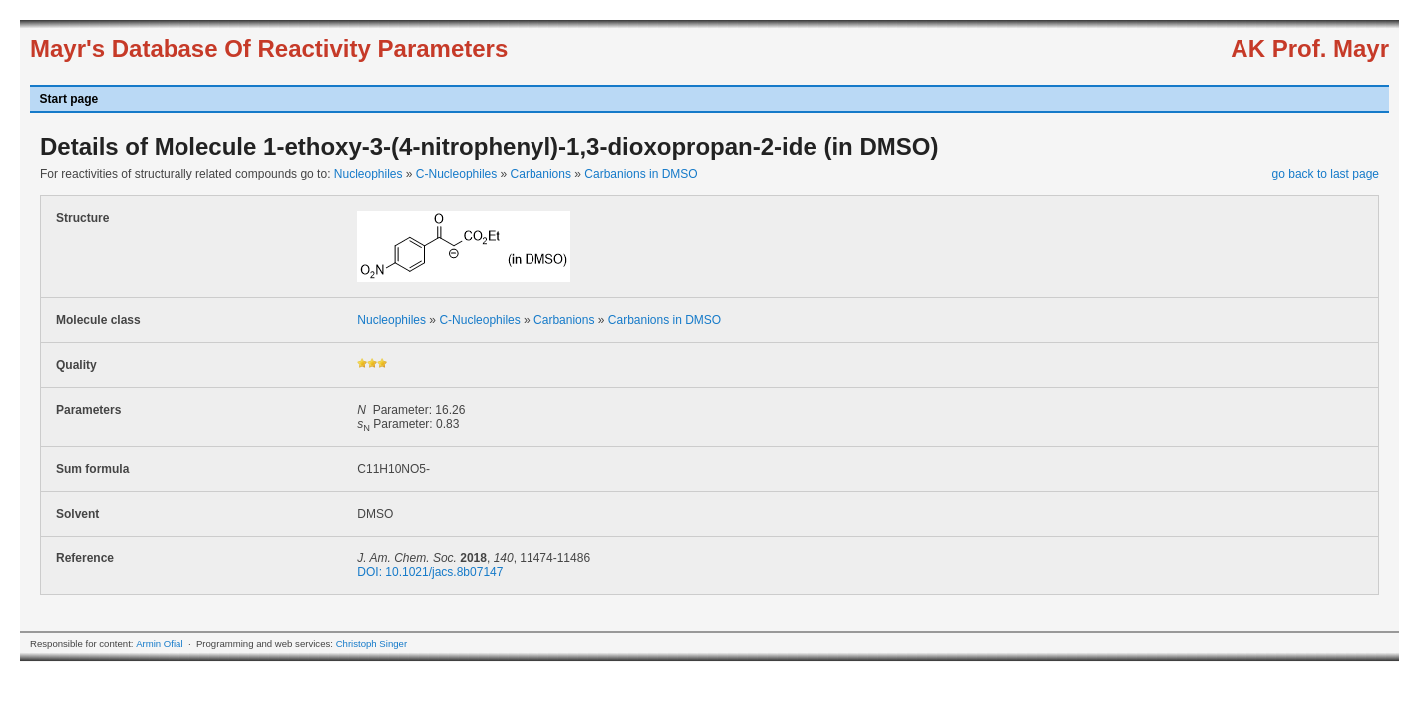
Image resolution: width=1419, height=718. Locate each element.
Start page (69, 99)
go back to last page (1325, 173)
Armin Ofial (159, 643)
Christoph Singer (371, 643)
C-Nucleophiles (456, 173)
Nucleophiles (368, 173)
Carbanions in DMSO (640, 173)
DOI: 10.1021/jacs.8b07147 (430, 572)
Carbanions (541, 173)
